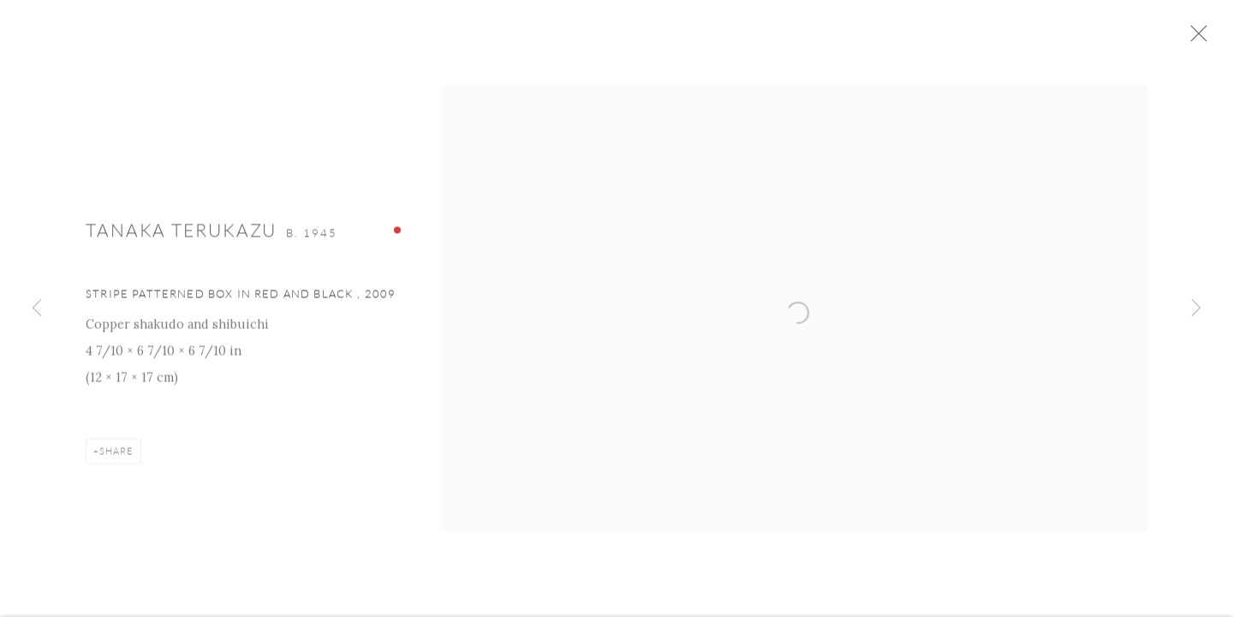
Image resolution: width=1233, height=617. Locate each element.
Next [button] (1196, 308)
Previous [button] (37, 308)
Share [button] (116, 456)
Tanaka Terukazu (181, 234)
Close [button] (1200, 38)
